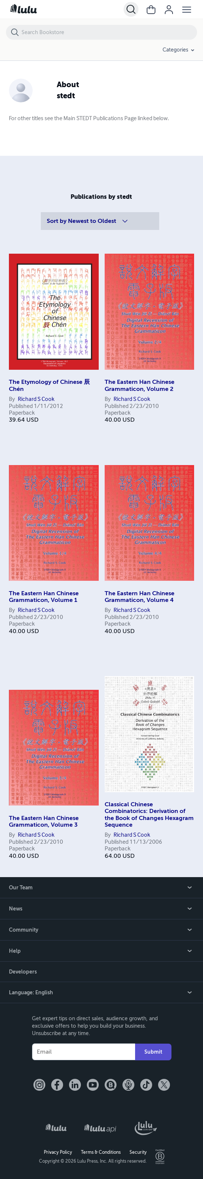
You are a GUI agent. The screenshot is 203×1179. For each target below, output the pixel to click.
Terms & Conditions (101, 1152)
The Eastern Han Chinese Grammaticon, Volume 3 (44, 821)
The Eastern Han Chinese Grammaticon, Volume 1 (44, 596)
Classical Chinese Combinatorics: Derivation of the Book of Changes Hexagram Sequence (149, 814)
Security (138, 1152)
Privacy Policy (58, 1152)
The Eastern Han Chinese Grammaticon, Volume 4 (139, 596)
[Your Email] (83, 1051)
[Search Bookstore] (109, 32)
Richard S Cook (36, 399)
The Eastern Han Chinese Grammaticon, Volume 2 (139, 385)
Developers (23, 972)
